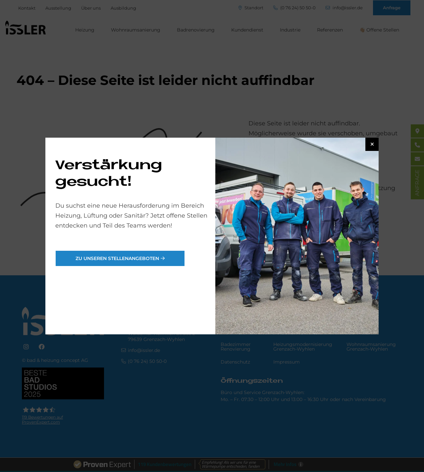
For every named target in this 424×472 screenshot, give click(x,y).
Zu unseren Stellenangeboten (117, 258)
